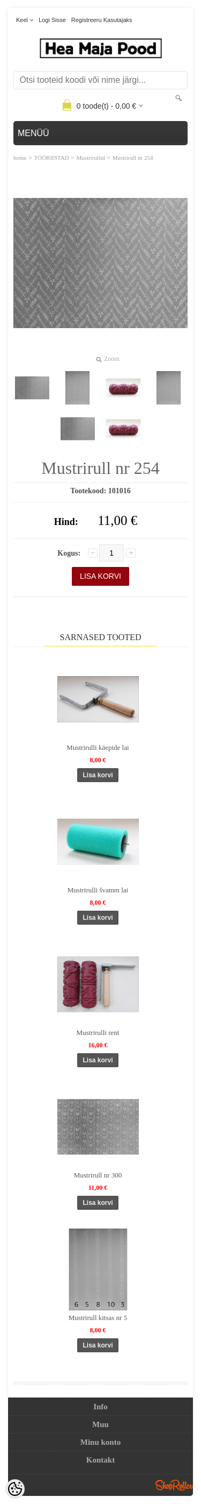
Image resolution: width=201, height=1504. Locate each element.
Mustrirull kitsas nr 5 (98, 1318)
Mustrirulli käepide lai (97, 747)
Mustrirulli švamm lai (98, 890)
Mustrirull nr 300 (98, 1175)
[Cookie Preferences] (15, 1489)
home (19, 157)
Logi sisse (52, 20)
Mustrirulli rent (98, 1032)
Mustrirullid (91, 157)
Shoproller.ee (174, 1485)
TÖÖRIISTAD (51, 157)
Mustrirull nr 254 (133, 157)
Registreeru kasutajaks (101, 20)
